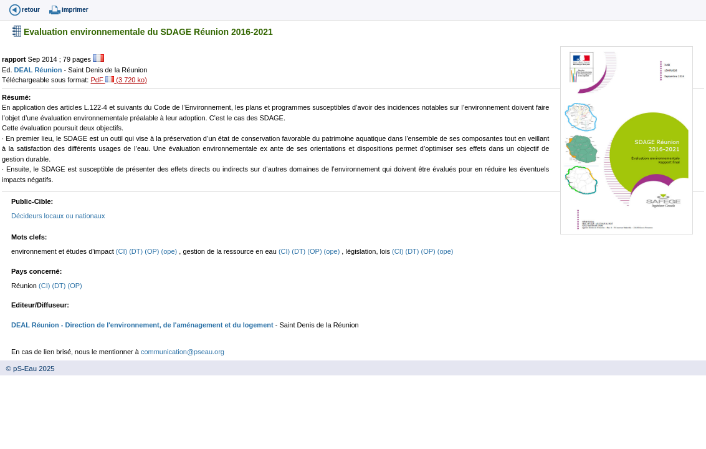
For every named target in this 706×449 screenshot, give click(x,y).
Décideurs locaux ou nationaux (58, 216)
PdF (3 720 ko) (118, 80)
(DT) (137, 251)
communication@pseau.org (182, 351)
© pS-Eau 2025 (27, 368)
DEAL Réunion (39, 70)
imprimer (75, 9)
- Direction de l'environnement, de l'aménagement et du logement (166, 325)
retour (31, 9)
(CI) (122, 251)
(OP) (153, 251)
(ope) (170, 251)
